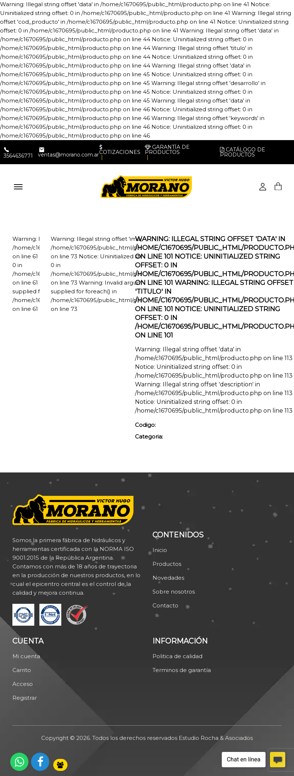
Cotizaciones (119, 149)
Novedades (168, 577)
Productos (166, 563)
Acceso (22, 683)
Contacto (165, 605)
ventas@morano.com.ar (68, 154)
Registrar (24, 697)
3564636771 (18, 155)
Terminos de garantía (181, 670)
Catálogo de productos (242, 152)
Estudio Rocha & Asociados (216, 737)
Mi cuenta (26, 656)
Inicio (159, 550)
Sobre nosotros (173, 591)
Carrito (21, 670)
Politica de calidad (177, 656)
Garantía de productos (167, 149)
